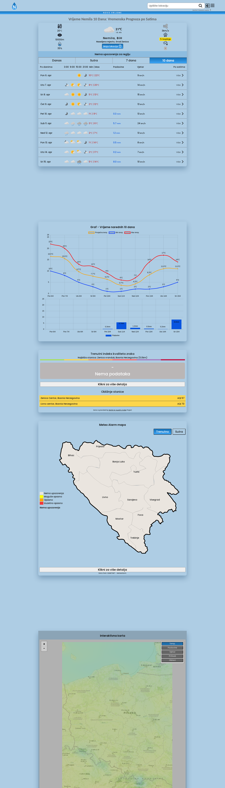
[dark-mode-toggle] (207, 6)
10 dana (168, 60)
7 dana (131, 60)
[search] (200, 6)
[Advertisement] (19, 65)
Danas (57, 60)
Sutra (94, 60)
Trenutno (162, 432)
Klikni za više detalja (112, 384)
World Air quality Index (117, 410)
